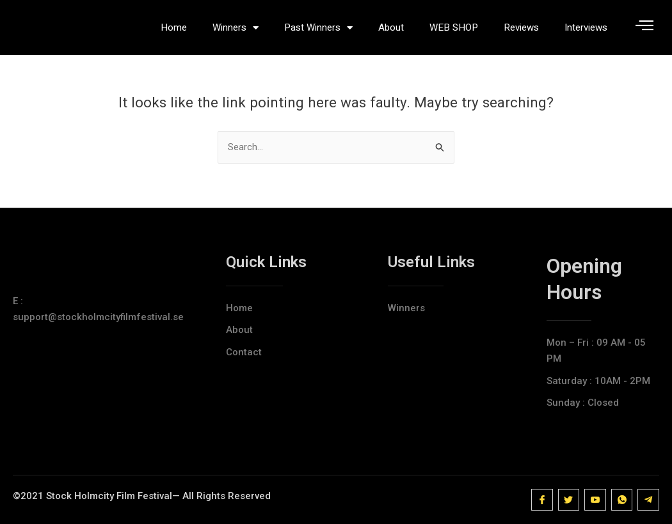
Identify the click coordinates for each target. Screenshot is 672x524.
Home (174, 30)
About (391, 30)
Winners (235, 30)
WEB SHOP (453, 30)
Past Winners (318, 30)
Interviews (585, 30)
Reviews (521, 30)
